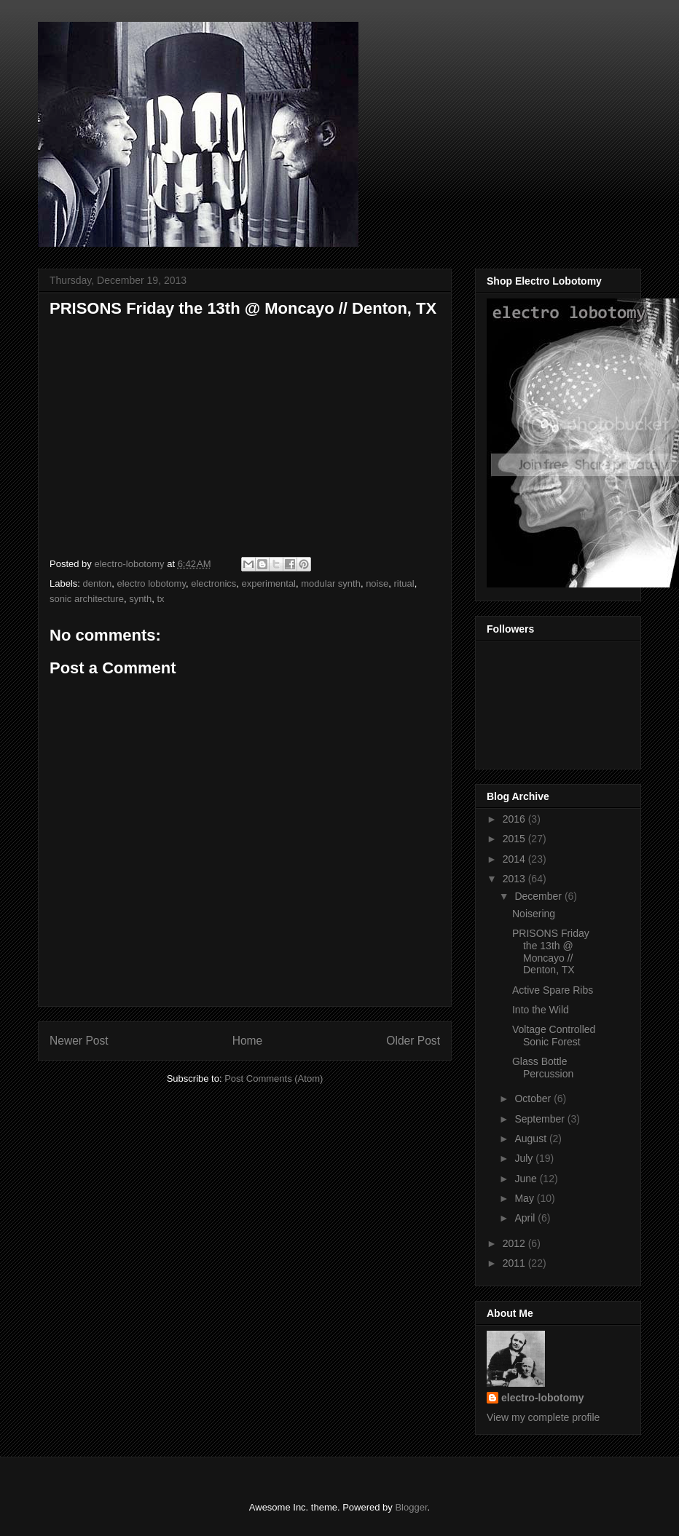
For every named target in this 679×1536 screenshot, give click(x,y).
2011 (515, 1263)
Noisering (533, 913)
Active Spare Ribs (552, 990)
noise (377, 583)
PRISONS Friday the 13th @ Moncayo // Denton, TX (550, 951)
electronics (213, 583)
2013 (515, 878)
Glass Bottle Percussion (542, 1068)
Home (247, 1040)
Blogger (411, 1507)
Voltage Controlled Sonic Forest (553, 1036)
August (531, 1138)
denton (97, 583)
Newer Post (79, 1040)
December (539, 896)
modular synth (331, 583)
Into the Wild (540, 1010)
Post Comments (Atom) (273, 1078)
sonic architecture (87, 598)
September (540, 1119)
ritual (403, 583)
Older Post (413, 1040)
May (525, 1198)
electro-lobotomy (542, 1398)
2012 (515, 1243)
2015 (515, 838)
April (526, 1218)
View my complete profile (543, 1417)
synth (140, 598)
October (534, 1098)
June (526, 1178)
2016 (515, 819)
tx (160, 598)
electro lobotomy (151, 583)
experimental (269, 583)
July (524, 1158)
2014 (515, 859)
